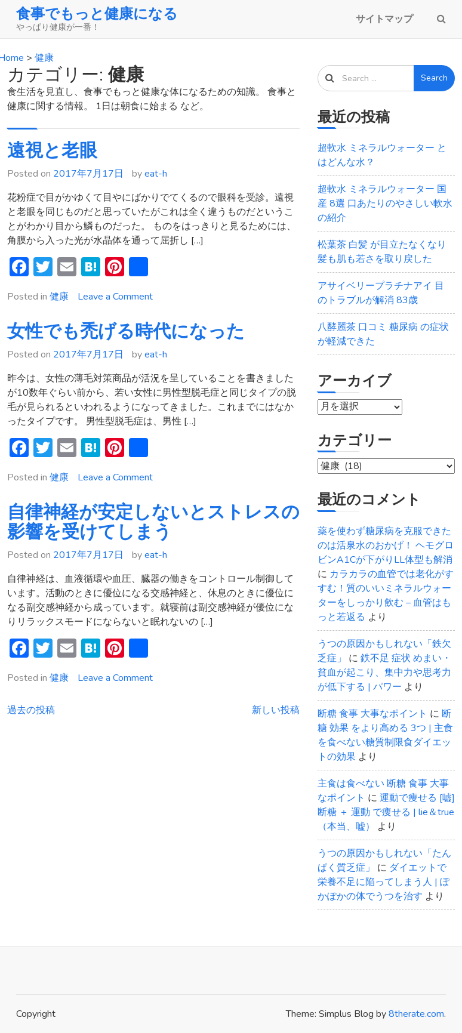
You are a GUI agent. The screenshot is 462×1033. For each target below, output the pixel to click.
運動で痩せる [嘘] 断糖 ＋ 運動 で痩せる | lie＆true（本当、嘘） (386, 812)
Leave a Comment (115, 296)
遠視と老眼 (52, 150)
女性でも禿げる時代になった (126, 331)
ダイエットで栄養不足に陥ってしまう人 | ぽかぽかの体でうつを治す (383, 882)
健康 (59, 296)
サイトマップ (384, 19)
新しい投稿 (276, 710)
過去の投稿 (31, 710)
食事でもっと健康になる (97, 13)
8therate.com (416, 1013)
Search (434, 78)
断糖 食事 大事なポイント (372, 713)
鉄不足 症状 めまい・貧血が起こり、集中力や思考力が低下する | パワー (384, 672)
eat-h (155, 173)
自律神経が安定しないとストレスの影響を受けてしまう (153, 522)
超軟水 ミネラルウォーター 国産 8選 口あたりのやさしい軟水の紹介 (385, 203)
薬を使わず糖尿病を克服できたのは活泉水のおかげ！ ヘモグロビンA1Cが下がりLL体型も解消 (386, 545)
